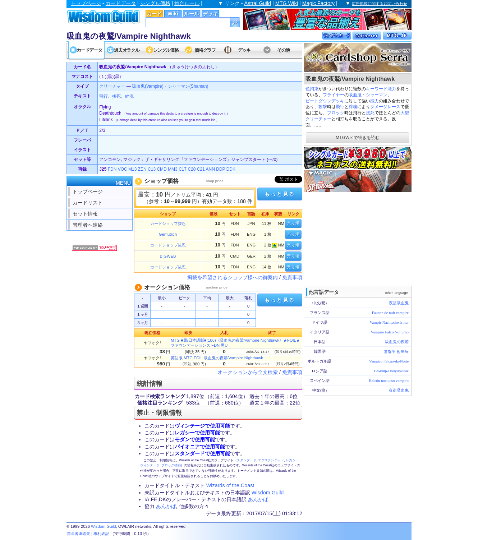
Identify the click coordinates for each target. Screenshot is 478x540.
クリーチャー (112, 86)
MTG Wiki (286, 3)
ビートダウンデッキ (324, 100)
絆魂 (353, 106)
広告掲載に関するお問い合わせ (379, 3)
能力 (374, 100)
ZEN (142, 169)
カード (154, 14)
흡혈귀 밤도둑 (396, 351)
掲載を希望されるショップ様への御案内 (232, 277)
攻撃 (322, 106)
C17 (183, 169)
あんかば (258, 499)
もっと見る (280, 194)
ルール (191, 14)
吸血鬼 (355, 94)
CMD (161, 169)
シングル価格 (155, 3)
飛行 (340, 106)
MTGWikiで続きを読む (357, 137)
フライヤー (333, 94)
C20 (192, 169)
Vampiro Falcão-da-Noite (389, 361)
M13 (132, 169)
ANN (210, 169)
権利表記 (101, 533)
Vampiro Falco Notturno (390, 332)
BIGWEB (168, 256)
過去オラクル (126, 50)
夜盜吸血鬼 (399, 303)
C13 (152, 169)
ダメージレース (385, 106)
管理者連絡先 (78, 533)
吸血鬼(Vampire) (148, 86)
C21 (201, 169)
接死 (370, 112)
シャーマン (376, 94)
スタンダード (246, 460)
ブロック (335, 112)
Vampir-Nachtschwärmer (389, 322)
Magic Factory (318, 3)
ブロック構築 (171, 465)
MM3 (173, 169)
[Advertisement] (358, 238)
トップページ (86, 3)
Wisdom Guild (268, 492)
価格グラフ (205, 50)
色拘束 (311, 88)
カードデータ (121, 3)
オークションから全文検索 (247, 372)
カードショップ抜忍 (168, 223)
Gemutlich (168, 234)
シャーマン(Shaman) (188, 86)
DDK (230, 169)
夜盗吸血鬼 (399, 390)
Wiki (172, 14)
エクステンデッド (271, 460)
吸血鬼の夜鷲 (397, 342)
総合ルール (186, 3)
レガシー (292, 460)
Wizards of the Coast (230, 485)
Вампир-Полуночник (391, 371)
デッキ (210, 14)
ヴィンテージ (150, 465)
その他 (283, 50)
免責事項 (292, 277)
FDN (112, 169)
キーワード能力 (381, 88)
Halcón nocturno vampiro (389, 380)
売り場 (293, 223)
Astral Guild (257, 3)
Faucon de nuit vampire (390, 312)
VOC (122, 169)
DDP (220, 169)
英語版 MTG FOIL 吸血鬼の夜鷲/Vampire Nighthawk (217, 358)
